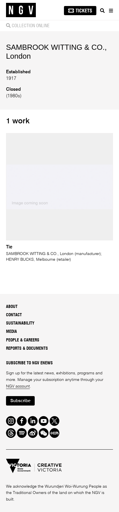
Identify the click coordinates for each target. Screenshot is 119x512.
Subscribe (20, 401)
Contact (14, 315)
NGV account (18, 386)
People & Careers (22, 340)
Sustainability (20, 323)
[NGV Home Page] (21, 10)
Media (11, 332)
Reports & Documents (27, 349)
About (11, 307)
